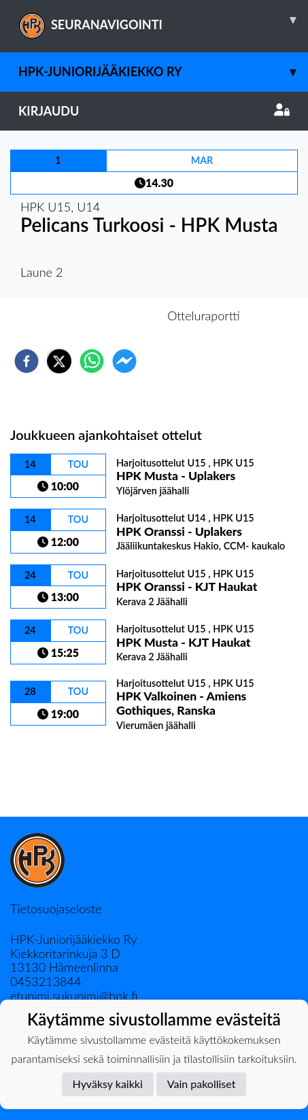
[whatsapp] (92, 361)
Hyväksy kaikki (108, 1083)
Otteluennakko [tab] (107, 315)
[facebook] (26, 361)
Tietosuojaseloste (55, 908)
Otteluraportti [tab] (203, 315)
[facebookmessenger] (124, 361)
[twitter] (59, 361)
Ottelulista (54, 770)
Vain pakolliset (201, 1083)
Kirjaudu (154, 110)
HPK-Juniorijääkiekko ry (163, 71)
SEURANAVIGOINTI (163, 19)
